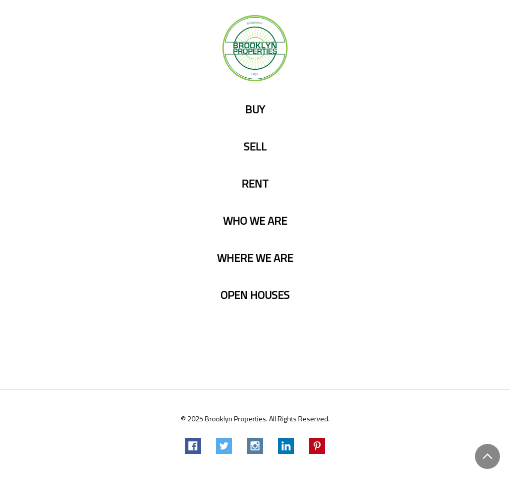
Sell (255, 146)
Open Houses (255, 295)
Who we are (255, 221)
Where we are (255, 258)
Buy (255, 109)
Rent (255, 184)
